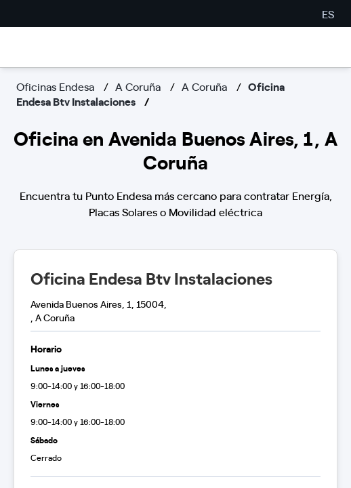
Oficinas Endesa (55, 86)
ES (328, 13)
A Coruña (138, 86)
